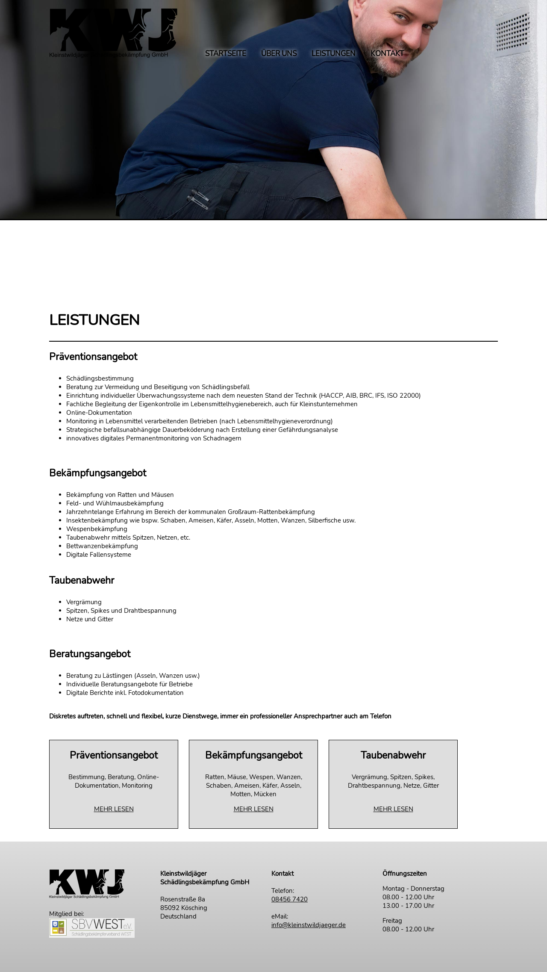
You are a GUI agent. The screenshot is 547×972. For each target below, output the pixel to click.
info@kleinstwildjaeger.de (308, 925)
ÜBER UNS (279, 54)
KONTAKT (387, 54)
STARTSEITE (225, 54)
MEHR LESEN (114, 809)
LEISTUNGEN (334, 54)
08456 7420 (289, 899)
